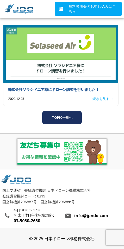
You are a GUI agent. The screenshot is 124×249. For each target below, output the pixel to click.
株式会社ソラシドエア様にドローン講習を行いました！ (53, 89)
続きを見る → (103, 98)
